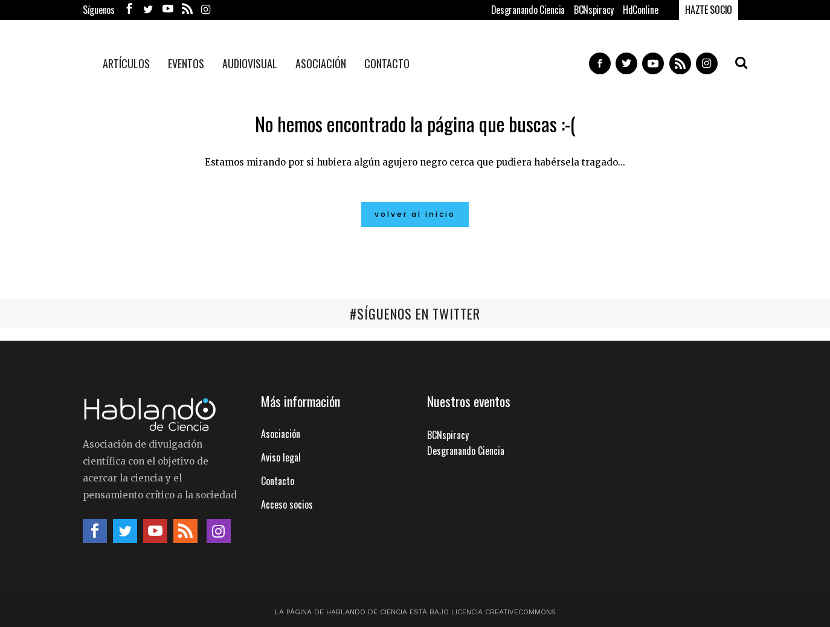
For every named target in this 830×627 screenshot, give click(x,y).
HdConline (640, 9)
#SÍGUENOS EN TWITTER (415, 313)
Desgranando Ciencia (528, 9)
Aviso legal (281, 456)
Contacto (277, 480)
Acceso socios (287, 503)
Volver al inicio (415, 214)
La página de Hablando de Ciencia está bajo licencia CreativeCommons (415, 611)
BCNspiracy (594, 9)
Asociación (280, 433)
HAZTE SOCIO (708, 9)
